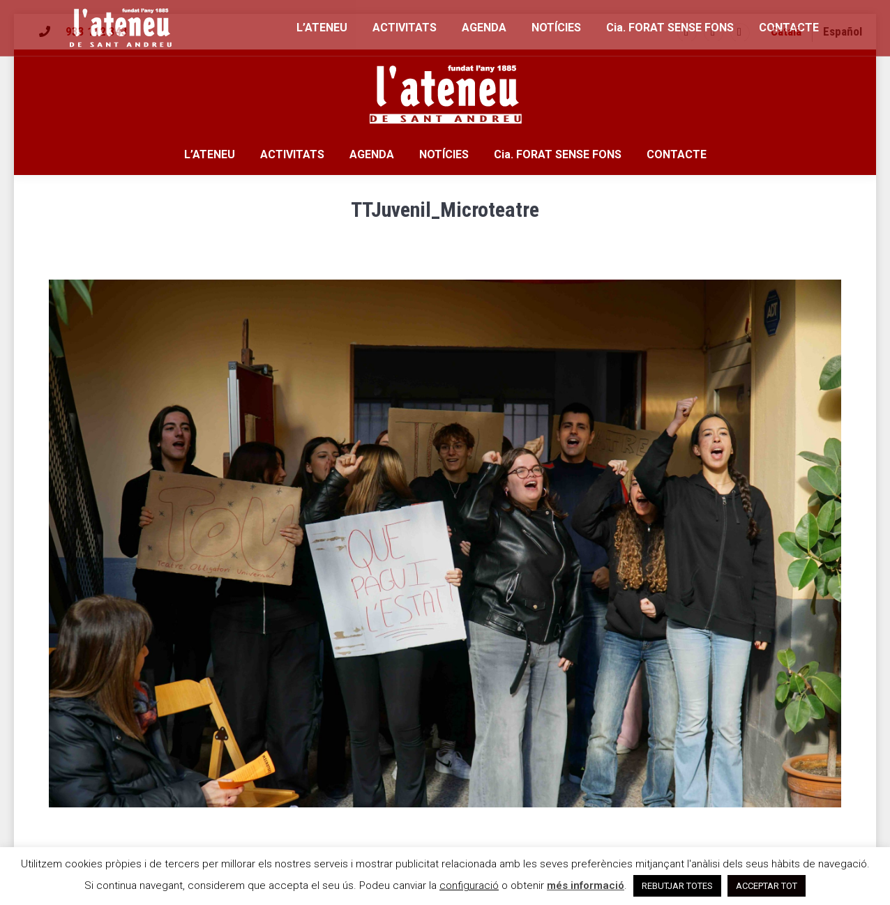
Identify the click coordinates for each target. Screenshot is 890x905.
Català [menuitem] (786, 31)
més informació (585, 885)
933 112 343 (97, 31)
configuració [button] (469, 885)
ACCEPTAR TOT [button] (766, 886)
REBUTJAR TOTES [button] (677, 886)
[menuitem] (786, 32)
